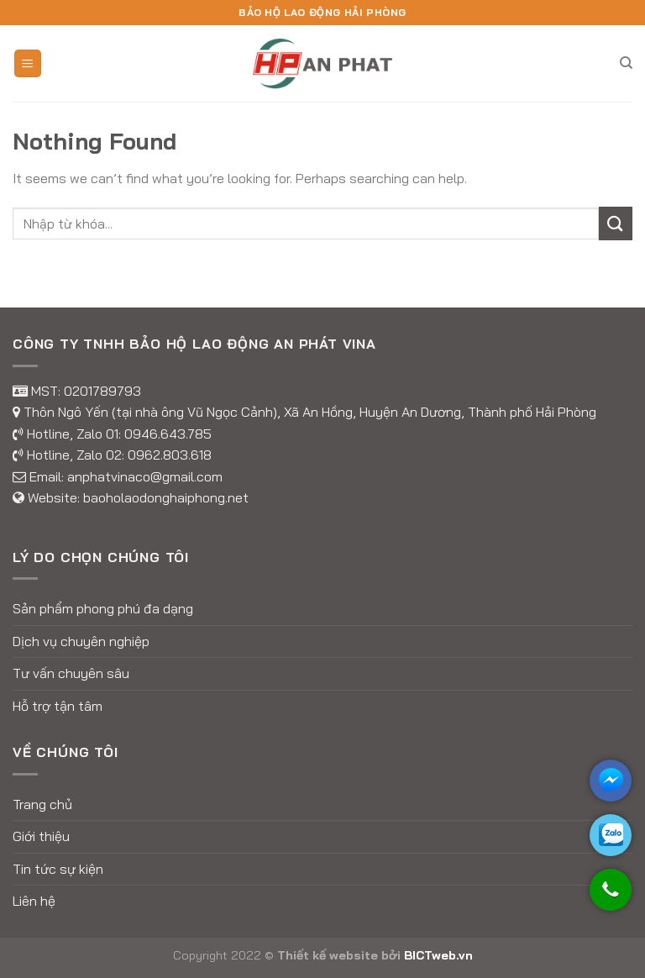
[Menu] (28, 63)
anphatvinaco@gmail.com (145, 476)
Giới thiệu (41, 836)
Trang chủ (42, 804)
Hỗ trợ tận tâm (57, 705)
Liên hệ (34, 900)
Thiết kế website (327, 955)
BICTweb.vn (438, 955)
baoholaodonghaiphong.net (166, 497)
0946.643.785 (168, 433)
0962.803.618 (170, 454)
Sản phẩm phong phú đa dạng (103, 608)
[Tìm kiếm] (626, 63)
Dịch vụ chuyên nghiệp (81, 641)
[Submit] (615, 223)
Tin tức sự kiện (58, 868)
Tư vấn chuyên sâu (71, 673)
